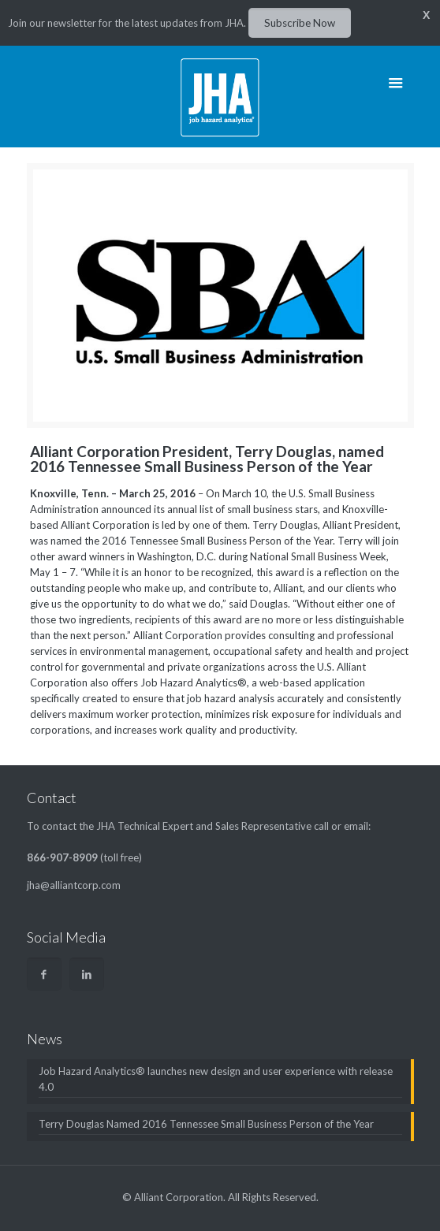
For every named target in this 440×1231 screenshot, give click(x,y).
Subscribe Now (299, 23)
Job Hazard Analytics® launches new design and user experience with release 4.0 (216, 1079)
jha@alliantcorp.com (74, 885)
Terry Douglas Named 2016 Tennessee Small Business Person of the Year (206, 1124)
